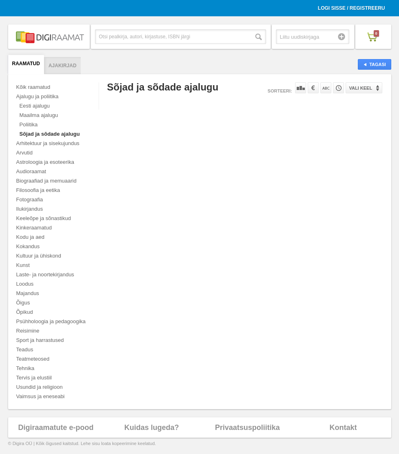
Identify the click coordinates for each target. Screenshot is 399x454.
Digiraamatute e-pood (55, 427)
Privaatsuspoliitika (247, 427)
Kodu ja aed (30, 237)
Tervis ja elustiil (34, 378)
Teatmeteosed (33, 359)
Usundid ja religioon (39, 387)
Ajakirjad (62, 65)
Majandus (27, 293)
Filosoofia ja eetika (38, 190)
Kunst (23, 265)
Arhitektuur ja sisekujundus (47, 143)
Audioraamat (31, 171)
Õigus (23, 303)
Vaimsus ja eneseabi (40, 396)
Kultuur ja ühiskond (39, 256)
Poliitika (29, 124)
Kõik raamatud (33, 87)
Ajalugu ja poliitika (37, 96)
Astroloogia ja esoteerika (45, 162)
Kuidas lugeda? (151, 427)
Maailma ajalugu (39, 115)
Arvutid (24, 153)
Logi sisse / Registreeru (351, 8)
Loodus (25, 284)
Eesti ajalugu (35, 106)
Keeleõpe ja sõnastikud (43, 218)
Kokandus (28, 246)
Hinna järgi (313, 87)
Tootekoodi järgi (338, 87)
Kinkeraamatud (34, 228)
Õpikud (24, 312)
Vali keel (361, 88)
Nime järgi (325, 87)
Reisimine (28, 331)
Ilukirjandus (29, 209)
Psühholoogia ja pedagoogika (51, 321)
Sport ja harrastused (40, 340)
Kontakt (343, 427)
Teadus (24, 349)
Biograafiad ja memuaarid (46, 181)
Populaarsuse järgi (300, 87)
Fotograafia (29, 199)
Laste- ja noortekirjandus (45, 274)
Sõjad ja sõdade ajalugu (50, 134)
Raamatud (26, 63)
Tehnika (25, 368)
